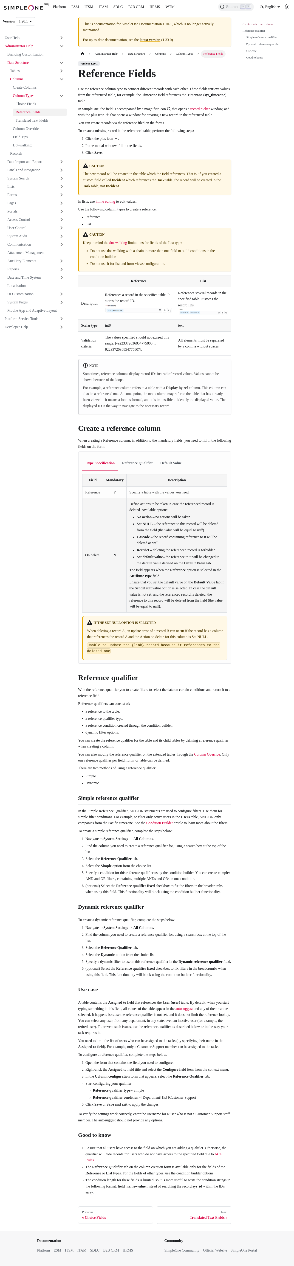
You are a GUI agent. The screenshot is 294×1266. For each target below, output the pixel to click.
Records (16, 153)
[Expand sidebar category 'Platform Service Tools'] (62, 318)
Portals (12, 211)
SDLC (118, 7)
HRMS (155, 7)
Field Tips (20, 137)
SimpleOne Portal (244, 1250)
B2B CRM (136, 7)
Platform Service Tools (21, 319)
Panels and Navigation (23, 170)
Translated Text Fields (32, 120)
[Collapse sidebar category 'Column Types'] (62, 95)
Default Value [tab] (171, 463)
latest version (150, 40)
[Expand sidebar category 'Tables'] (62, 71)
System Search (18, 178)
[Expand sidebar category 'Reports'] (62, 269)
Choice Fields (26, 104)
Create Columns (25, 87)
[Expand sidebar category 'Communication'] (62, 244)
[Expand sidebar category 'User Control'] (62, 228)
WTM (170, 7)
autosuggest (184, 1009)
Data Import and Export (24, 162)
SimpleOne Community (181, 1250)
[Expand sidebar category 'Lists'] (62, 186)
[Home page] (82, 53)
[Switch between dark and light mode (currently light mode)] (286, 7)
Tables (15, 71)
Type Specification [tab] (100, 463)
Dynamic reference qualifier (262, 44)
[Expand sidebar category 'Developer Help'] (62, 327)
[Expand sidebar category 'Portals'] (62, 211)
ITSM (89, 7)
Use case (251, 51)
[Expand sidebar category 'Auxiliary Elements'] (62, 261)
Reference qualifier (254, 30)
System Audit (17, 236)
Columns (16, 79)
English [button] (267, 7)
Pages (11, 203)
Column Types (23, 96)
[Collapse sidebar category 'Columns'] (62, 79)
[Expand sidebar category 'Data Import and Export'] (62, 161)
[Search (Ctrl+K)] (236, 7)
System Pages (17, 302)
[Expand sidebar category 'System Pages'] (62, 302)
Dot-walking (22, 145)
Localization (16, 286)
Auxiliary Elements (21, 261)
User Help (12, 38)
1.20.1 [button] (23, 21)
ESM (75, 7)
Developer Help (16, 327)
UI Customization (20, 294)
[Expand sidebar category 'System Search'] (62, 178)
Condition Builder (159, 823)
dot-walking (118, 243)
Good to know (254, 57)
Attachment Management (26, 253)
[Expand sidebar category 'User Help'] (62, 38)
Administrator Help (19, 46)
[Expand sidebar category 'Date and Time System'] (62, 277)
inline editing (105, 201)
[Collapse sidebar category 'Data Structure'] (62, 62)
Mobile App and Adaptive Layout (32, 310)
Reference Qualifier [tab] (137, 463)
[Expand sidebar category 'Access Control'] (62, 219)
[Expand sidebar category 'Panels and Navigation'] (62, 170)
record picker (200, 109)
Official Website (215, 1250)
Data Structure (18, 62)
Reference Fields (28, 112)
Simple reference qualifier (261, 37)
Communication (19, 244)
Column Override (26, 129)
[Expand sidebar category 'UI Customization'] (62, 294)
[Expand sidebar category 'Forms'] (62, 195)
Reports (13, 269)
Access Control (18, 219)
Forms (12, 195)
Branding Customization (25, 54)
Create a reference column (258, 24)
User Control (16, 228)
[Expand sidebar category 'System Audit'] (62, 236)
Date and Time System (24, 277)
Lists (10, 186)
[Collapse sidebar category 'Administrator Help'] (62, 46)
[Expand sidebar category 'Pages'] (62, 203)
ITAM (103, 7)
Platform (59, 7)
